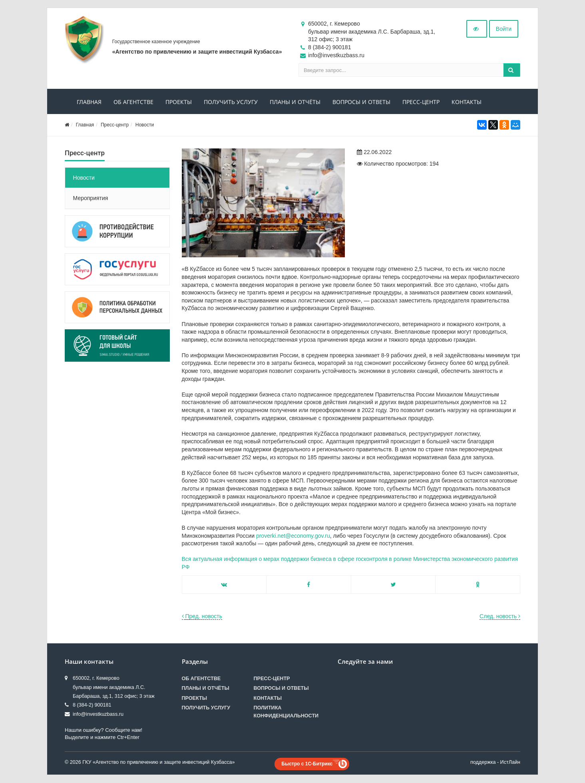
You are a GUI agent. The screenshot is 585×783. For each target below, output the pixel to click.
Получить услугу (231, 102)
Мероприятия (90, 198)
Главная (89, 102)
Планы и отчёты (295, 102)
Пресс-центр (421, 102)
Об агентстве (133, 102)
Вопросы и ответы (361, 102)
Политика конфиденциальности (286, 712)
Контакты (467, 102)
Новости (144, 125)
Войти (503, 29)
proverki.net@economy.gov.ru (293, 536)
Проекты (178, 102)
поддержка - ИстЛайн (495, 762)
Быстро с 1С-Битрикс (306, 764)
